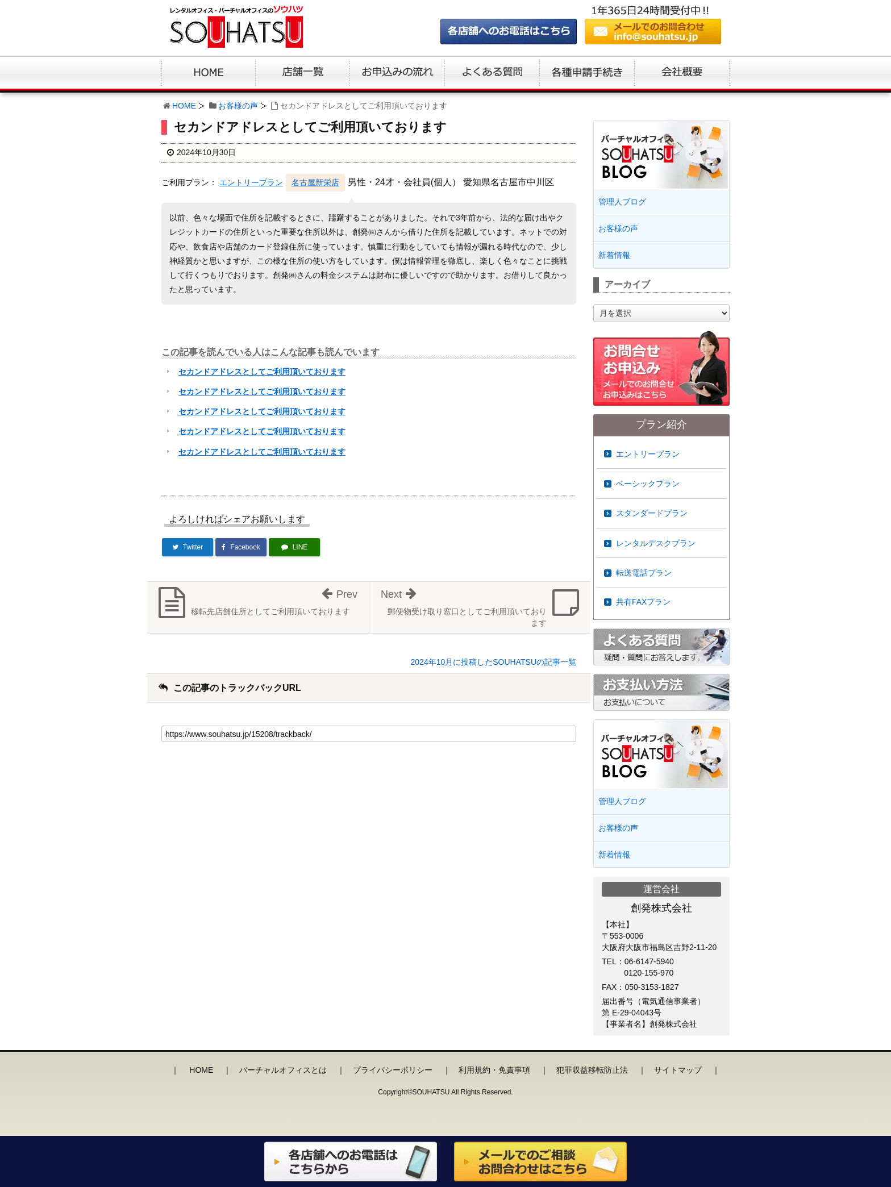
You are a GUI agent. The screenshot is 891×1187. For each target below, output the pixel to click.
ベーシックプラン (648, 483)
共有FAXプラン (643, 601)
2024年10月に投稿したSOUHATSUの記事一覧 (493, 662)
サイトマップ (678, 1069)
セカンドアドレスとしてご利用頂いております (261, 371)
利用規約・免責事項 (494, 1069)
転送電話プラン (644, 572)
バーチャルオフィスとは (283, 1069)
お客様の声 (238, 105)
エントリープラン (251, 182)
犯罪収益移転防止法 (592, 1069)
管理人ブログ (622, 201)
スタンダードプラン (652, 513)
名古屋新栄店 (315, 182)
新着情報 (614, 255)
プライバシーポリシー (392, 1069)
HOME (184, 105)
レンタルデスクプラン (656, 543)
